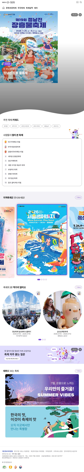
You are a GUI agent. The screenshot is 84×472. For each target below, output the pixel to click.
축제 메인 (3, 8)
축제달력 (29, 8)
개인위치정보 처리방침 (37, 451)
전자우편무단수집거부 (70, 451)
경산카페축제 (12, 161)
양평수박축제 (12, 174)
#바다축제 (37, 126)
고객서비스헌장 (58, 451)
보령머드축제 (12, 170)
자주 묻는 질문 (16, 454)
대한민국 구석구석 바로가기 (8, 2)
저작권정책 (49, 451)
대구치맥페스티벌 (14, 142)
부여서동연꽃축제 (14, 147)
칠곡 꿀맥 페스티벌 (14, 183)
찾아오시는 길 (6, 454)
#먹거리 (14, 126)
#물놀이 (46, 126)
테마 (36, 8)
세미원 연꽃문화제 (14, 156)
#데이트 (56, 126)
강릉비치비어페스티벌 (15, 152)
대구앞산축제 (12, 178)
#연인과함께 (25, 126)
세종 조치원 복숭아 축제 (16, 165)
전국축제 (21, 8)
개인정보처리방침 (7, 451)
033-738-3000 (34, 456)
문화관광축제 (11, 8)
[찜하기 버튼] (77, 2)
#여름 (6, 126)
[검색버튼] (81, 2)
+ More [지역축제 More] (78, 197)
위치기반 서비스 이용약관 (21, 451)
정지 (80, 14)
